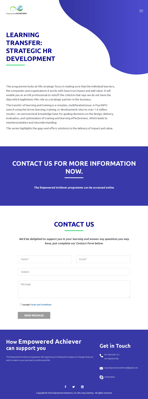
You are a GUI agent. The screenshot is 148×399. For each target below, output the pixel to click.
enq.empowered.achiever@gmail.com (121, 368)
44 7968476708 (111, 359)
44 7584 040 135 (111, 354)
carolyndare (109, 377)
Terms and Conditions (40, 305)
